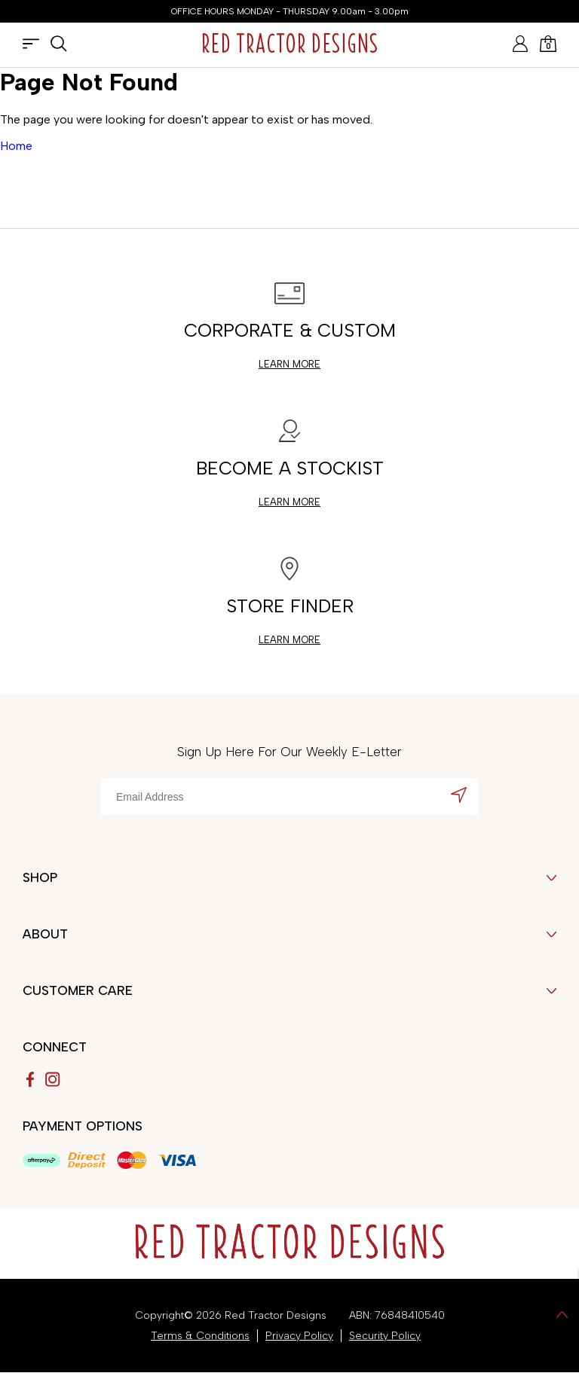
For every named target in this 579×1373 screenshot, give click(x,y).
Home (16, 146)
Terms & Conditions (200, 1335)
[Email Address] (289, 797)
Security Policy (385, 1335)
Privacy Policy (299, 1335)
